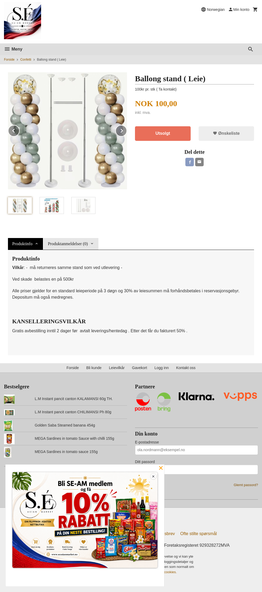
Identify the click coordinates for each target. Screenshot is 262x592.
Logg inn (162, 368)
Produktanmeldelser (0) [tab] (68, 243)
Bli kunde (94, 368)
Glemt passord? (246, 485)
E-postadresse (147, 442)
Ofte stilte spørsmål (198, 533)
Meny (13, 49)
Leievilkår (117, 368)
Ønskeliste (226, 133)
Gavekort (139, 368)
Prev (19, 130)
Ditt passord (145, 462)
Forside (9, 59)
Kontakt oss (185, 368)
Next (126, 130)
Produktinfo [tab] (22, 243)
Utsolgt (162, 133)
